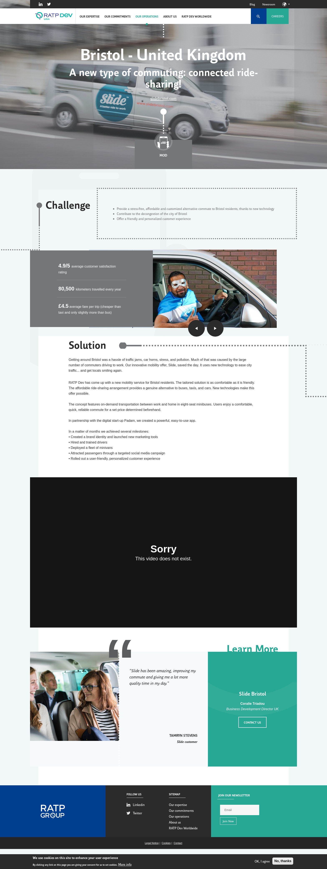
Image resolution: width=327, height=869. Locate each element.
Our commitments (117, 16)
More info (125, 865)
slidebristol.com (163, 98)
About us (170, 16)
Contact (178, 843)
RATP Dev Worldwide (196, 16)
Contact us (252, 722)
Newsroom (268, 4)
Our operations (147, 16)
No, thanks (282, 861)
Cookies (166, 843)
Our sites (289, 4)
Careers (278, 16)
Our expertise (89, 16)
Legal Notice (152, 843)
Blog (252, 4)
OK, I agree (262, 862)
